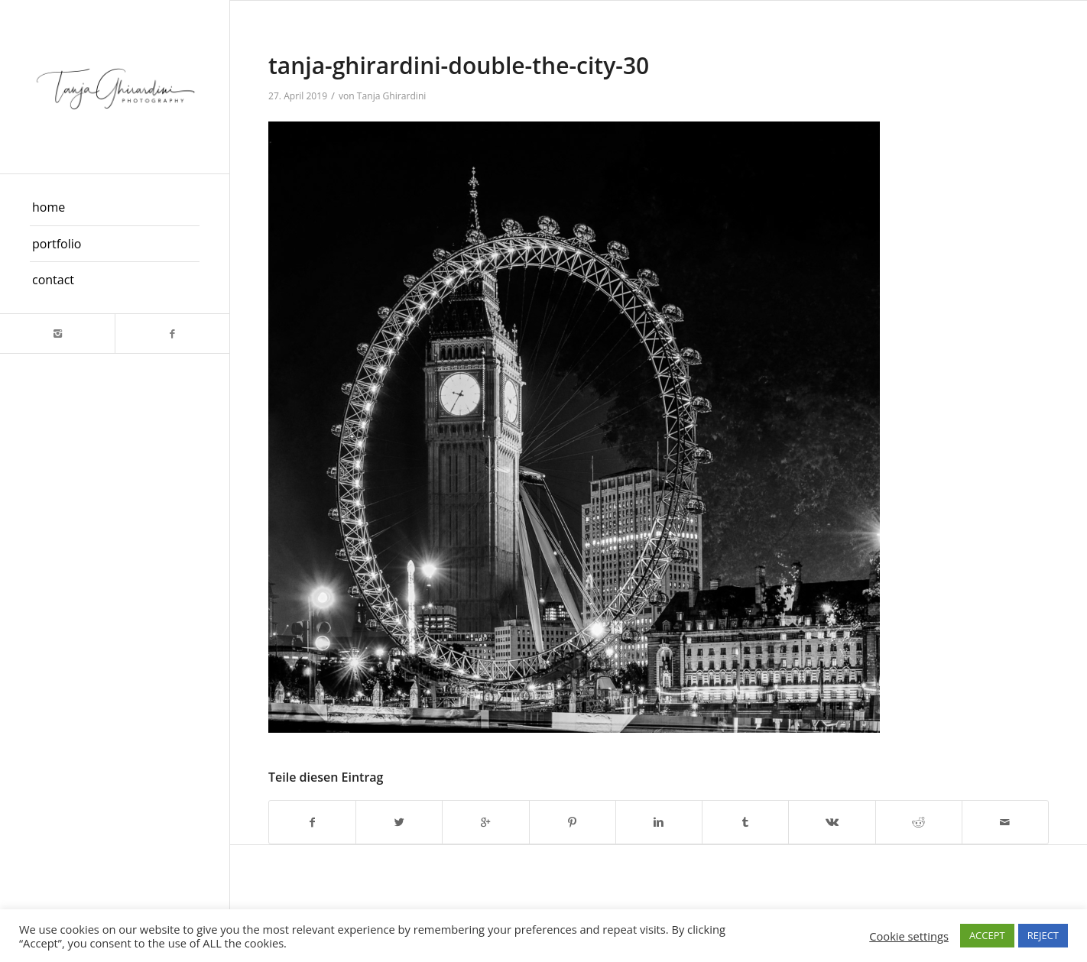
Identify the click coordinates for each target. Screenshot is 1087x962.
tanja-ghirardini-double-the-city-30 (458, 65)
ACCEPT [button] (987, 935)
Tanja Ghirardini (392, 95)
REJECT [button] (1043, 935)
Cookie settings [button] (909, 936)
